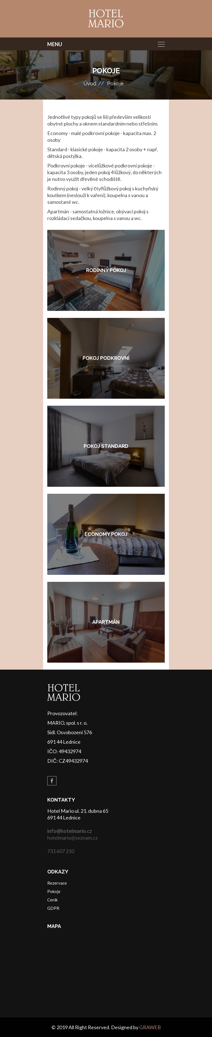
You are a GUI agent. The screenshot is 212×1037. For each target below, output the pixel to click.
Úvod (89, 83)
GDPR (53, 908)
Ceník (52, 899)
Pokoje (115, 83)
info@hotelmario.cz (69, 831)
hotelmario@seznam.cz (72, 838)
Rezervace (57, 882)
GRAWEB (150, 1027)
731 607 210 (60, 851)
